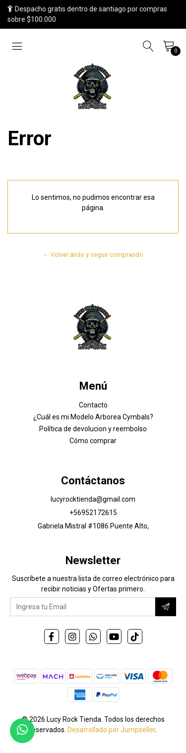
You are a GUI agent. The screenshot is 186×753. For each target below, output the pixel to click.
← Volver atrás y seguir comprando (93, 254)
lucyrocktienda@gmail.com (93, 499)
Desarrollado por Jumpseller (111, 730)
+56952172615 (93, 513)
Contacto (93, 405)
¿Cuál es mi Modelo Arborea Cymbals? (93, 417)
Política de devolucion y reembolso (93, 429)
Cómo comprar (93, 441)
